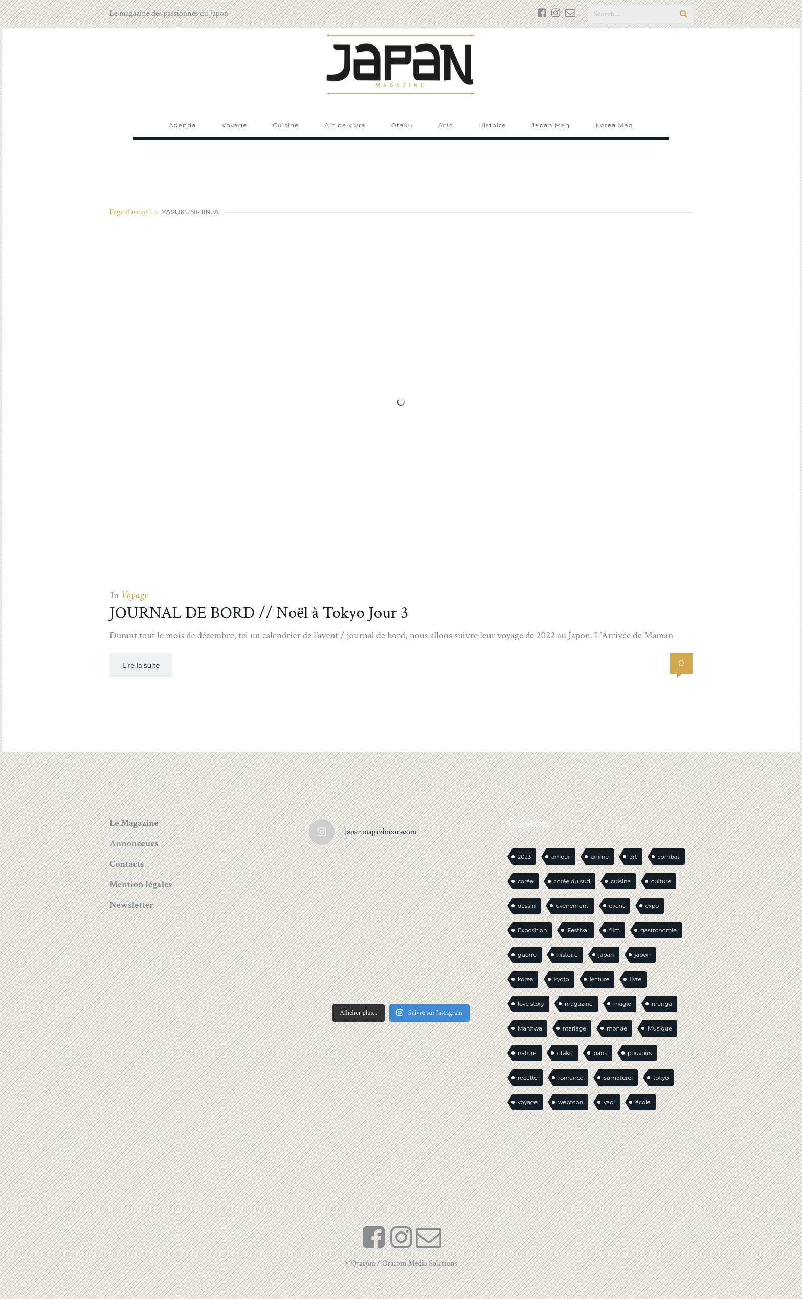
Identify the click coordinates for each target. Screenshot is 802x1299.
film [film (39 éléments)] (614, 930)
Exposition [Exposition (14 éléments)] (532, 930)
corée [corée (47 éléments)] (525, 881)
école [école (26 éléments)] (642, 1102)
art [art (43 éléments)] (633, 856)
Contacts (126, 864)
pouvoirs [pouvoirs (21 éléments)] (640, 1053)
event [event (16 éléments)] (617, 905)
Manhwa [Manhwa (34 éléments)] (530, 1028)
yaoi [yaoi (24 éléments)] (609, 1102)
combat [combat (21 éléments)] (669, 856)
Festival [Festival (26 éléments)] (577, 930)
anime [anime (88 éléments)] (600, 856)
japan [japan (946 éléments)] (606, 954)
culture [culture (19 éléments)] (661, 881)
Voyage (134, 595)
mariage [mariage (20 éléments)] (574, 1028)
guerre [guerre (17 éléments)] (527, 954)
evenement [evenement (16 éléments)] (572, 905)
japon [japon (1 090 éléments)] (643, 954)
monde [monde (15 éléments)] (617, 1028)
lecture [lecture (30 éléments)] (600, 979)
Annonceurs (133, 843)
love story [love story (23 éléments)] (531, 1003)
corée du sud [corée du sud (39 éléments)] (572, 881)
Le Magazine (134, 823)
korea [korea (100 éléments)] (525, 979)
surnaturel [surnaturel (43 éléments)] (618, 1077)
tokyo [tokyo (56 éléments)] (661, 1077)
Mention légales (140, 884)
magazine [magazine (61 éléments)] (579, 1003)
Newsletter (131, 905)
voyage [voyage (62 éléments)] (528, 1102)
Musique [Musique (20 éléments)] (660, 1028)
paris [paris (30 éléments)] (600, 1053)
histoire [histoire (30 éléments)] (567, 954)
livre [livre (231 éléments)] (635, 979)
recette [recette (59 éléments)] (528, 1077)
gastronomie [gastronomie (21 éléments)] (658, 930)
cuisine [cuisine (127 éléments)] (621, 881)
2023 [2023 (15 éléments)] (524, 856)
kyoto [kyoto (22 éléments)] (561, 979)
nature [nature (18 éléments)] (527, 1053)
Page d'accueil (130, 212)
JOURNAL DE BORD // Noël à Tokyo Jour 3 (258, 613)
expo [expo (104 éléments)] (652, 905)
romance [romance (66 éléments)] (571, 1077)
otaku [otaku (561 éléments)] (565, 1053)
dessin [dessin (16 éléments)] (527, 905)
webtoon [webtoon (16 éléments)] (570, 1102)
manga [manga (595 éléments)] (662, 1003)
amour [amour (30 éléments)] (560, 856)
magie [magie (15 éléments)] (622, 1003)
